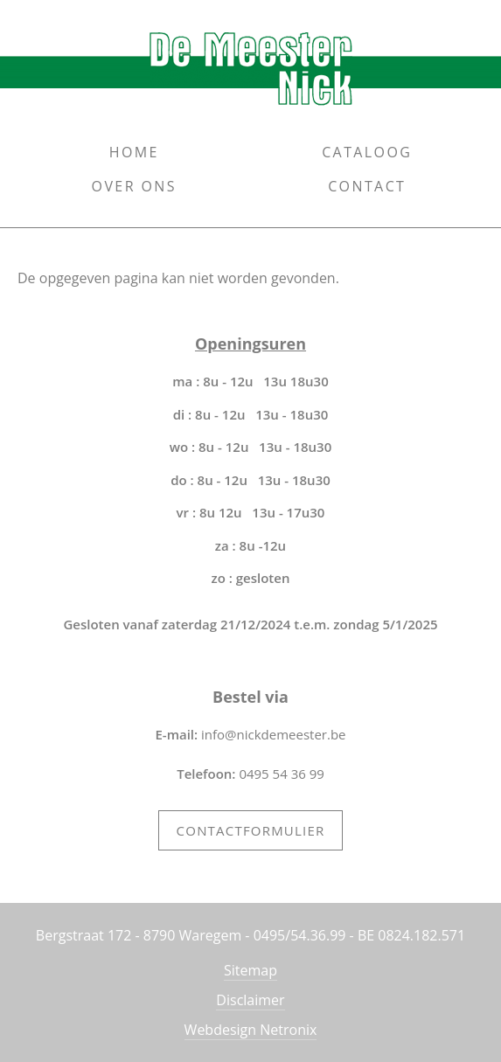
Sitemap (250, 970)
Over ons (134, 186)
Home (134, 152)
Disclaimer (250, 1000)
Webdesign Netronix (250, 1029)
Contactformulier (251, 830)
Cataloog (367, 152)
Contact (367, 186)
